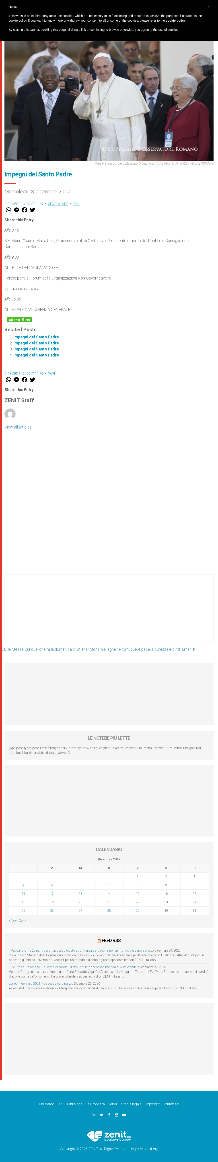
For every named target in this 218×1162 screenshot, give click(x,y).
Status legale (131, 1104)
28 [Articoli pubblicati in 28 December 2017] (109, 910)
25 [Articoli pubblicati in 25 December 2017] (23, 910)
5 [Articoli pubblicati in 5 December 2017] (52, 885)
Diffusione (74, 1104)
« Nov (13, 920)
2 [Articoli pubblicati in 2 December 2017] (166, 876)
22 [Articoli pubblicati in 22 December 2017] (137, 902)
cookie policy (176, 20)
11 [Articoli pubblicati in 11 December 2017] (23, 893)
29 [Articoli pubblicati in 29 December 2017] (137, 910)
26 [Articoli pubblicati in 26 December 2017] (52, 910)
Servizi (113, 1104)
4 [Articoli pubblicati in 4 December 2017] (23, 885)
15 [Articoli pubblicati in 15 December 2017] (137, 893)
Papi (76, 204)
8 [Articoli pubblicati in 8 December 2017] (137, 885)
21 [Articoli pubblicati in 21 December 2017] (109, 902)
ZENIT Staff (58, 204)
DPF (61, 1104)
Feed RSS (111, 940)
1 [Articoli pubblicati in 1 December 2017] (137, 876)
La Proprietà (95, 1104)
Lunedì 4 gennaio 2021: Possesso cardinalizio (41, 983)
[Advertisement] (109, 612)
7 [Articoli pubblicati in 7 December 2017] (109, 885)
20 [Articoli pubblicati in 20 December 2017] (80, 902)
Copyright (152, 1104)
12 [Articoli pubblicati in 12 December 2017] (52, 893)
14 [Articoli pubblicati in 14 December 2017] (109, 893)
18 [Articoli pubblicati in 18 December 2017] (23, 902)
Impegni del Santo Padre (36, 337)
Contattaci (171, 1104)
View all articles (18, 427)
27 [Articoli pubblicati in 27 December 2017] (80, 910)
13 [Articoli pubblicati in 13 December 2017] (80, 893)
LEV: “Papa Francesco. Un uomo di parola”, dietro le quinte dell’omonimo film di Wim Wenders (74, 967)
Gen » (22, 920)
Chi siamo (46, 1104)
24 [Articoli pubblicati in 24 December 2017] (194, 902)
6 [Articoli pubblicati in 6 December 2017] (80, 885)
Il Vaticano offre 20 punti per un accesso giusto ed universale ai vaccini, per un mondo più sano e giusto (81, 950)
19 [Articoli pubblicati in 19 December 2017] (52, 902)
